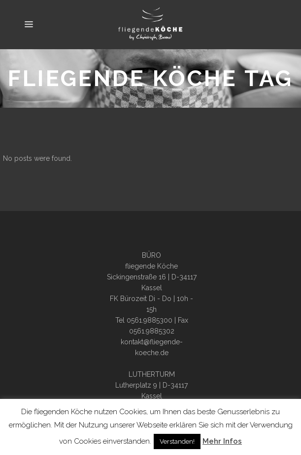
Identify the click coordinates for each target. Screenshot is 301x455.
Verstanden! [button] (177, 441)
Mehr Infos (222, 441)
